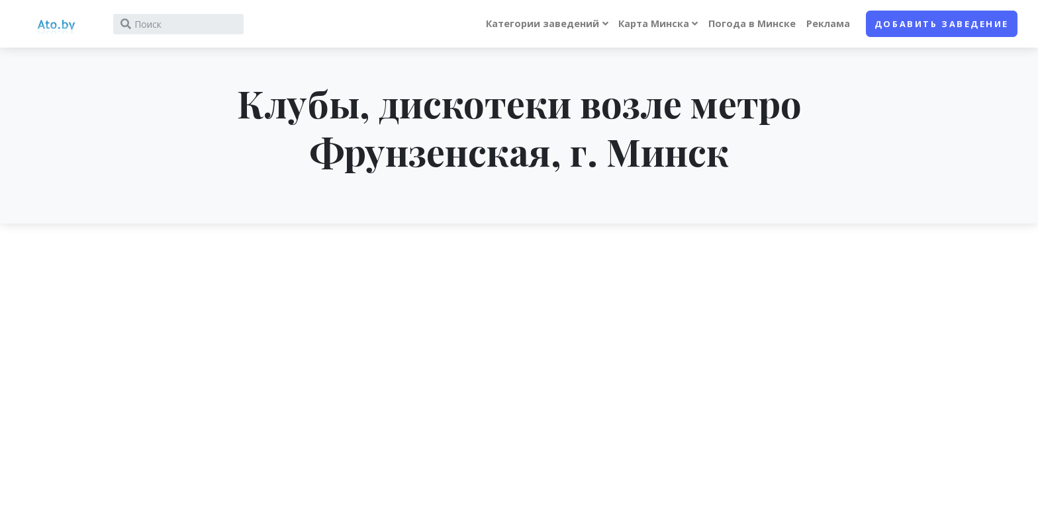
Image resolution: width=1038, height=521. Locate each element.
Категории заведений (542, 23)
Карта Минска (653, 23)
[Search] (178, 24)
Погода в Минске (752, 23)
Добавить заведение (941, 24)
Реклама (828, 23)
